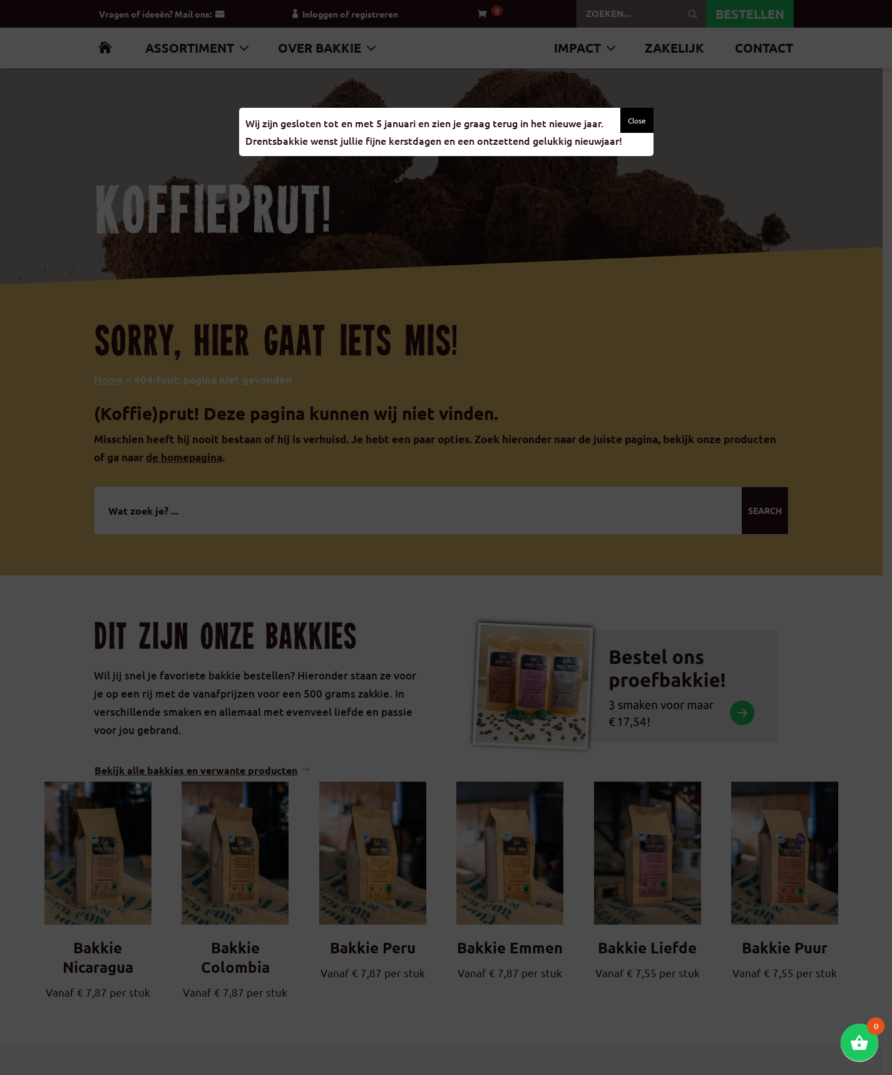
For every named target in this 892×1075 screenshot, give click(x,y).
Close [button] (637, 120)
